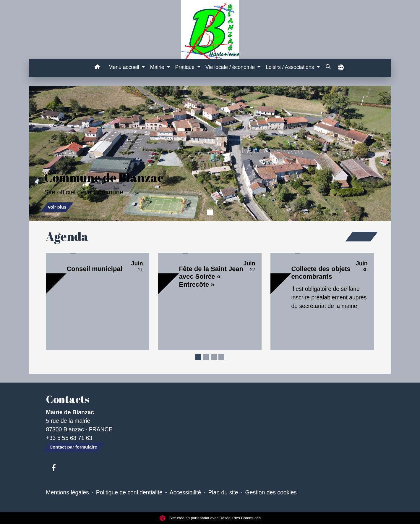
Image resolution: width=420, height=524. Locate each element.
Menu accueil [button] (124, 67)
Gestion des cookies (271, 492)
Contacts (67, 399)
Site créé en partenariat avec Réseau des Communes (210, 518)
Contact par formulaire (73, 446)
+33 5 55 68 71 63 (69, 438)
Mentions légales (67, 492)
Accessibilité (185, 492)
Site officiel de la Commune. (84, 192)
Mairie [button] (158, 67)
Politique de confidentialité (129, 492)
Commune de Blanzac (103, 177)
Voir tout (362, 236)
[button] (97, 68)
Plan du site (223, 492)
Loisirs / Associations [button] (290, 67)
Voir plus (57, 206)
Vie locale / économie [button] (230, 67)
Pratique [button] (185, 67)
